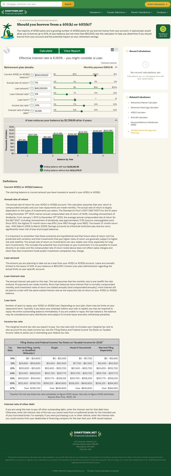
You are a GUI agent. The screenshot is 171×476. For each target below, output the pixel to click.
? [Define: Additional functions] (116, 50)
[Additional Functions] (112, 49)
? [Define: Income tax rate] (31, 105)
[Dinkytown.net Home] (14, 12)
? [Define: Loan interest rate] (31, 94)
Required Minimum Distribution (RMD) (142, 123)
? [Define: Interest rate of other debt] (31, 111)
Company (162, 12)
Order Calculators (157, 4)
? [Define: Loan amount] (31, 88)
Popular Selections (117, 12)
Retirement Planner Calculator (142, 102)
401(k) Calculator (136, 112)
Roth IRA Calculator (137, 117)
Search (68, 4)
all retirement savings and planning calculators (37, 20)
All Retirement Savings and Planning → (141, 131)
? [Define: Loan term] (31, 100)
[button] (61, 67)
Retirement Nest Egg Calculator (143, 107)
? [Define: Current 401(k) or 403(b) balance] (31, 75)
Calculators (96, 12)
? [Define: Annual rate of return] (31, 83)
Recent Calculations (141, 12)
